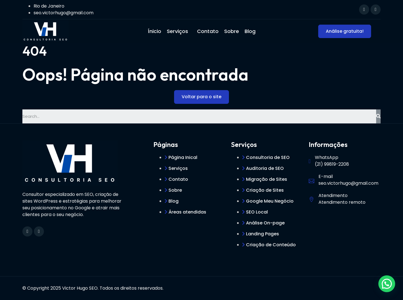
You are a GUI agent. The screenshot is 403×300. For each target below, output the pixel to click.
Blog (250, 31)
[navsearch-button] (347, 8)
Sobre (231, 31)
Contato (208, 31)
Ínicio (154, 31)
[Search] (378, 116)
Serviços (177, 31)
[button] (386, 283)
